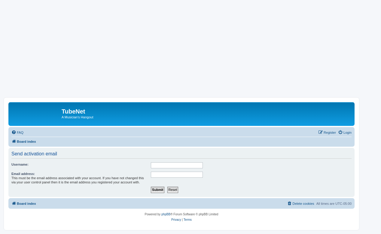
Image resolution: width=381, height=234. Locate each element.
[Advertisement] (190, 52)
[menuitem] (17, 132)
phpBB (165, 214)
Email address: (23, 174)
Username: (20, 164)
